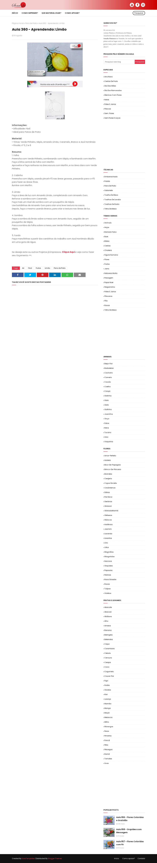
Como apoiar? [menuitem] (72, 13)
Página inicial (18, 23)
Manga (107, 708)
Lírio (106, 543)
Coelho (107, 386)
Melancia (108, 717)
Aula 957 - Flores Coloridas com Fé (130, 843)
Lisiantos (108, 538)
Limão (47, 268)
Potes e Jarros (110, 104)
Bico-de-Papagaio (112, 465)
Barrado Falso (110, 232)
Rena (106, 428)
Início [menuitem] (15, 13)
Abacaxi (108, 612)
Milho (106, 722)
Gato (106, 405)
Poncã (107, 740)
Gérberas (108, 515)
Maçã (106, 713)
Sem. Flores (109, 113)
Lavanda (108, 533)
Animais (108, 223)
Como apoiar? (128, 858)
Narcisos (108, 561)
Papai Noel (108, 282)
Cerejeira (108, 478)
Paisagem (108, 278)
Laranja (107, 699)
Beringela (108, 635)
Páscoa (107, 109)
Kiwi (106, 694)
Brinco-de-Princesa (112, 469)
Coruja (107, 391)
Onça (106, 418)
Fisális (107, 685)
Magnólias (109, 552)
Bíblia (106, 241)
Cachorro (108, 373)
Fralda (107, 181)
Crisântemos (110, 488)
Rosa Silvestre (110, 579)
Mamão (107, 703)
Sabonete (108, 190)
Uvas (106, 763)
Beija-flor (108, 363)
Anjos (106, 227)
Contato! (141, 858)
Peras (106, 731)
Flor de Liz (108, 497)
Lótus (106, 547)
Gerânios (108, 501)
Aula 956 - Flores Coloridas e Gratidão (130, 819)
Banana (108, 630)
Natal (106, 99)
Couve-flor (109, 676)
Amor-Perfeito (110, 455)
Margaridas (109, 556)
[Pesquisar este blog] (119, 62)
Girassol (108, 506)
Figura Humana (111, 255)
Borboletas (109, 368)
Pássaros (108, 296)
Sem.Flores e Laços (112, 118)
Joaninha (108, 414)
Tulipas (107, 588)
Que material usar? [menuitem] (51, 13)
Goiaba (107, 690)
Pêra (106, 745)
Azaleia (107, 460)
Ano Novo (108, 76)
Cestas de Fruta (111, 81)
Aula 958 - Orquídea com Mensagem (129, 831)
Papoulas (108, 570)
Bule (106, 236)
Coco (106, 667)
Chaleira (108, 250)
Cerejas (107, 662)
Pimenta (107, 736)
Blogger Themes (55, 858)
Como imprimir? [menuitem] (30, 13)
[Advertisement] (130, 143)
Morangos (108, 726)
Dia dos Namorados (113, 90)
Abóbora (108, 616)
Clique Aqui (68, 252)
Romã (107, 754)
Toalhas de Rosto (111, 204)
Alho (106, 621)
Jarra (106, 268)
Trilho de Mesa (110, 209)
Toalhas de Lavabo (112, 199)
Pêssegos (108, 749)
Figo (106, 681)
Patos (106, 423)
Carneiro (108, 377)
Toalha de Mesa (111, 195)
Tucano (107, 432)
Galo (106, 400)
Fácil (30, 268)
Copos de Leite (110, 483)
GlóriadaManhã (111, 510)
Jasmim (108, 529)
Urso (106, 437)
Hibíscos (108, 520)
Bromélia (108, 474)
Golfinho (108, 409)
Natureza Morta (110, 273)
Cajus (107, 644)
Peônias (107, 575)
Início (116, 858)
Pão (106, 301)
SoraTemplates (28, 858)
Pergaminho (109, 287)
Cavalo (107, 382)
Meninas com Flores (113, 95)
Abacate (108, 607)
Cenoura (108, 658)
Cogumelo (109, 671)
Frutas (38, 268)
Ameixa (107, 625)
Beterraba (108, 639)
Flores (106, 259)
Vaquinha (108, 441)
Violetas (107, 593)
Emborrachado (110, 176)
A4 (23, 268)
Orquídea (108, 566)
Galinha (107, 396)
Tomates (108, 758)
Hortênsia (108, 524)
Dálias (107, 492)
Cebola (107, 653)
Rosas (107, 305)
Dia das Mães (110, 86)
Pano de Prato (31, 23)
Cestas (107, 246)
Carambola (109, 648)
